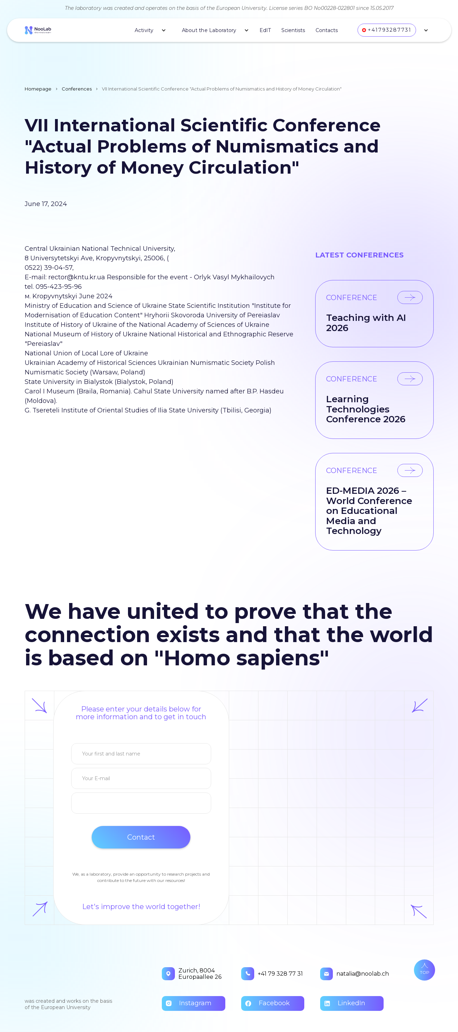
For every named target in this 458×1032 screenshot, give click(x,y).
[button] (148, 30)
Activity (144, 30)
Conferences (77, 89)
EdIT (265, 30)
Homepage (38, 89)
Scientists (293, 30)
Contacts (327, 30)
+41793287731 (389, 30)
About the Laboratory (209, 30)
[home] (38, 30)
